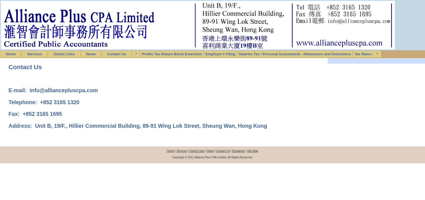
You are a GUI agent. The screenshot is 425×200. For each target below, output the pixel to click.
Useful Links (64, 54)
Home (11, 54)
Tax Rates (362, 54)
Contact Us (116, 54)
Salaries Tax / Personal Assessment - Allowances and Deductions (295, 54)
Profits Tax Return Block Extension (172, 54)
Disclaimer (238, 150)
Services (34, 54)
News (91, 54)
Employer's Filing (220, 54)
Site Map (252, 150)
